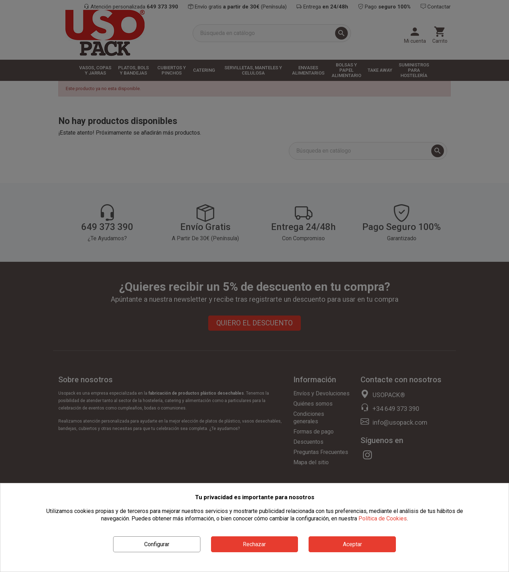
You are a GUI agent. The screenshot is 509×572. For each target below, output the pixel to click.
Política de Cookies (382, 518)
